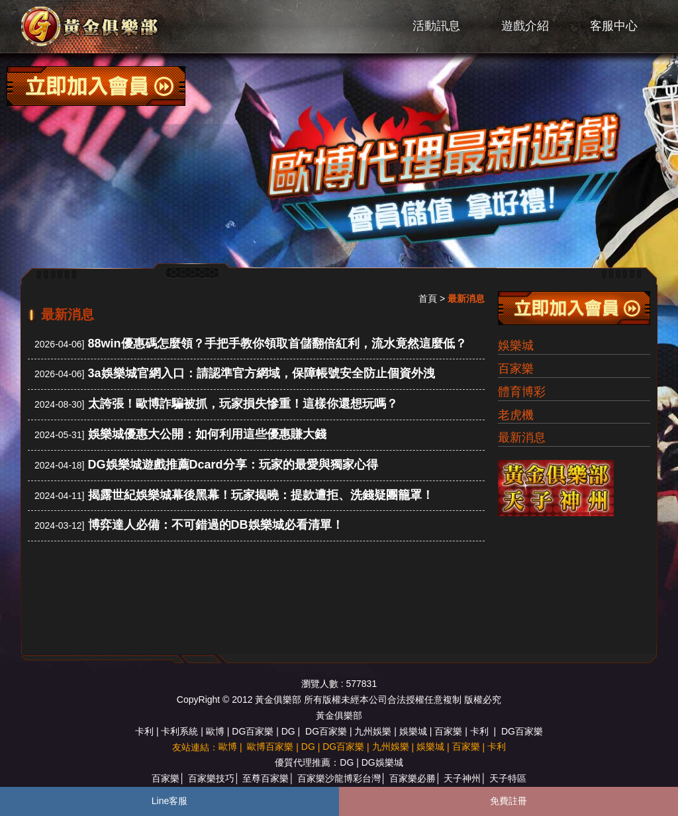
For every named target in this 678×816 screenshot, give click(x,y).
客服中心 (614, 25)
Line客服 (169, 800)
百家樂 (516, 368)
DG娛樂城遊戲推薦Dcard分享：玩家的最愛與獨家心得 (233, 464)
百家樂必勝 (412, 778)
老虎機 (516, 415)
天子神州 (462, 778)
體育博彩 (522, 391)
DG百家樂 (252, 731)
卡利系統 (179, 731)
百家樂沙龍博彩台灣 (339, 778)
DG (288, 731)
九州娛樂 (372, 731)
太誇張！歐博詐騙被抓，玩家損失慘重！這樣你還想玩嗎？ (243, 403)
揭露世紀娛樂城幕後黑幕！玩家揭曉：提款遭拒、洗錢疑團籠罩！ (261, 495)
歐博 (215, 731)
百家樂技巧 (211, 778)
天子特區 (507, 778)
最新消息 (522, 437)
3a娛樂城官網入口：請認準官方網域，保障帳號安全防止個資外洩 (261, 373)
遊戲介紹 (525, 25)
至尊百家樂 (265, 778)
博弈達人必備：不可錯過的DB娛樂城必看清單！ (216, 524)
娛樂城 (516, 345)
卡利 (144, 731)
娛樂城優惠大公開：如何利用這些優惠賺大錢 (207, 434)
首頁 (427, 298)
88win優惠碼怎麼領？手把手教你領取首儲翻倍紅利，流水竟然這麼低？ (277, 343)
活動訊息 (436, 25)
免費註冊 (508, 800)
